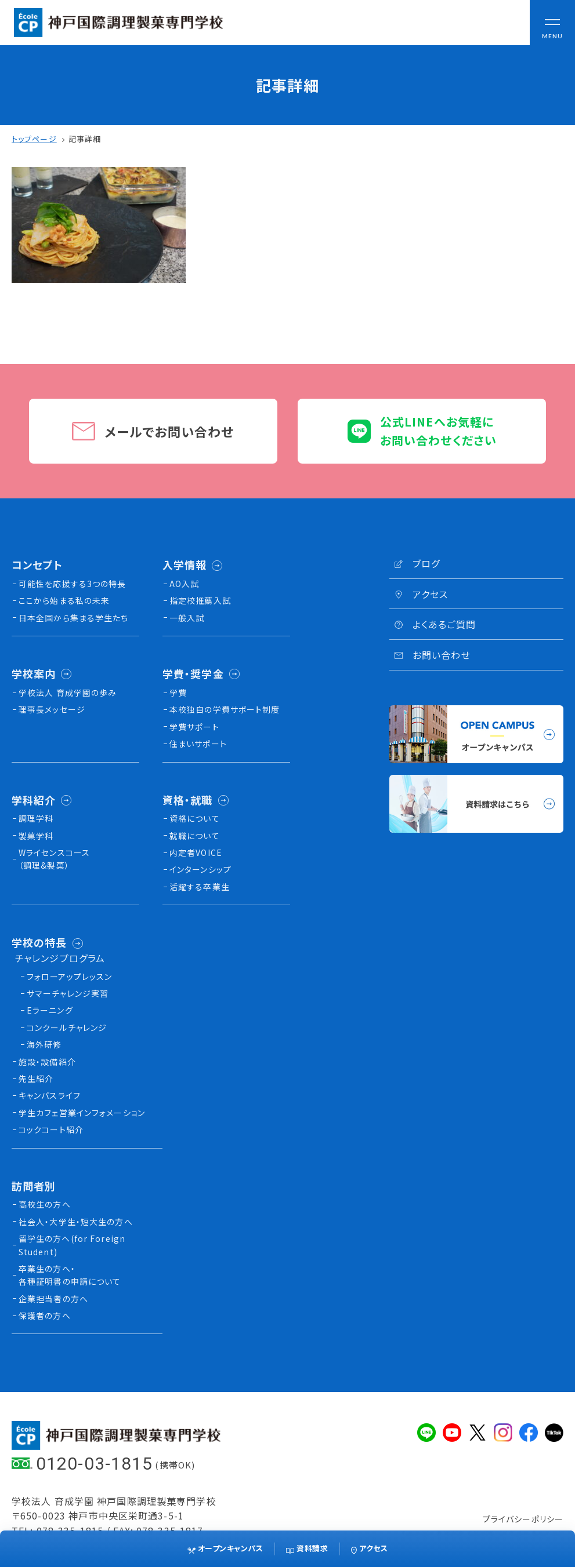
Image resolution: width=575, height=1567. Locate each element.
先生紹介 (36, 1078)
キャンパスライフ (50, 1095)
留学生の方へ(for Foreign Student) (72, 1245)
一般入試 (186, 618)
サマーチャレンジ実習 (68, 993)
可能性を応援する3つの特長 (72, 583)
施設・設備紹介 (47, 1061)
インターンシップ (200, 869)
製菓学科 (36, 835)
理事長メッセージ (52, 709)
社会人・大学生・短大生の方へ (76, 1221)
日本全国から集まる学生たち (74, 618)
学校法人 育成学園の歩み (68, 692)
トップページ (34, 138)
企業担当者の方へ (53, 1298)
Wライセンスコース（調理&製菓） (54, 859)
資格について (194, 818)
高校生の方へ (45, 1204)
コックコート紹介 (51, 1129)
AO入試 (184, 583)
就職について (194, 835)
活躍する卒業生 (199, 886)
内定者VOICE (195, 852)
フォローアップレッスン (69, 976)
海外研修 (44, 1044)
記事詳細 (84, 138)
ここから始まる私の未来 (64, 600)
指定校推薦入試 (200, 600)
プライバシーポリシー (523, 1519)
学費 (178, 692)
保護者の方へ (45, 1315)
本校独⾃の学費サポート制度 (224, 709)
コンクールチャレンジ (67, 1027)
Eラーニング (50, 1010)
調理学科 (36, 818)
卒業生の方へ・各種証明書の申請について (70, 1275)
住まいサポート (198, 743)
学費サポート (194, 727)
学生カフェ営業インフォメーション (82, 1112)
